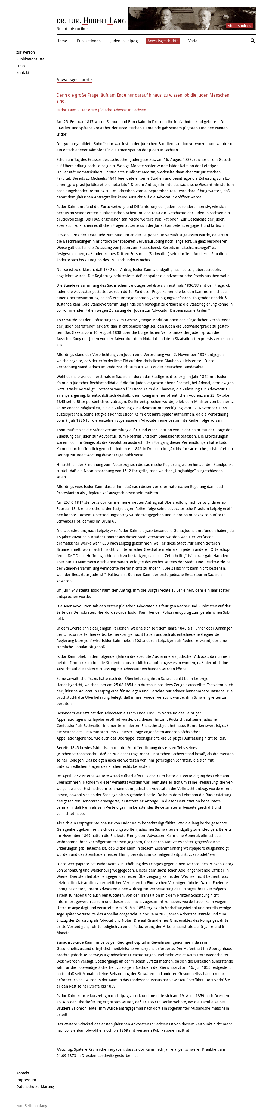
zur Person (25, 52)
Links (20, 65)
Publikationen (89, 40)
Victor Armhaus (239, 25)
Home (62, 40)
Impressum (26, 1079)
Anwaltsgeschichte (163, 40)
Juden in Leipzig (124, 40)
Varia (192, 40)
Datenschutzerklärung (35, 1086)
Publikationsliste (30, 59)
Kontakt (22, 72)
